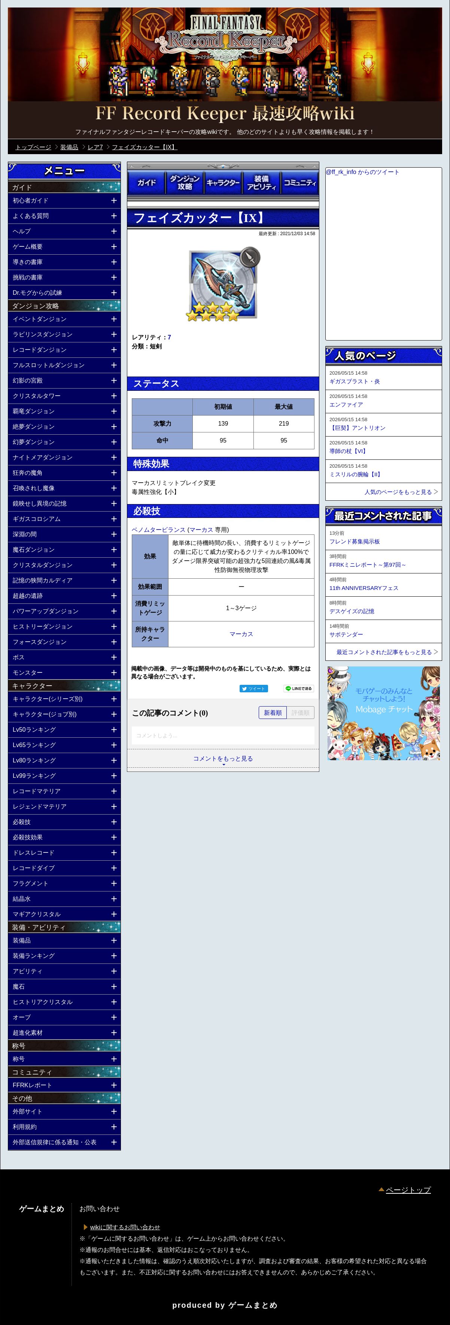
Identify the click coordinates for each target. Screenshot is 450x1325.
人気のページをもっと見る (398, 492)
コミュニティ (300, 182)
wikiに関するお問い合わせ (125, 1227)
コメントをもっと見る (223, 758)
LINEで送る (298, 688)
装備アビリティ (261, 182)
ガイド (146, 182)
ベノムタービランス (159, 530)
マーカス (202, 530)
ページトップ (408, 1190)
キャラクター (223, 182)
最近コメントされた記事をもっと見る (384, 652)
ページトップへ (344, 780)
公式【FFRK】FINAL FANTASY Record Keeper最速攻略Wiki (225, 114)
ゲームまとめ (253, 1305)
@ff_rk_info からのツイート (363, 172)
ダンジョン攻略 (184, 182)
